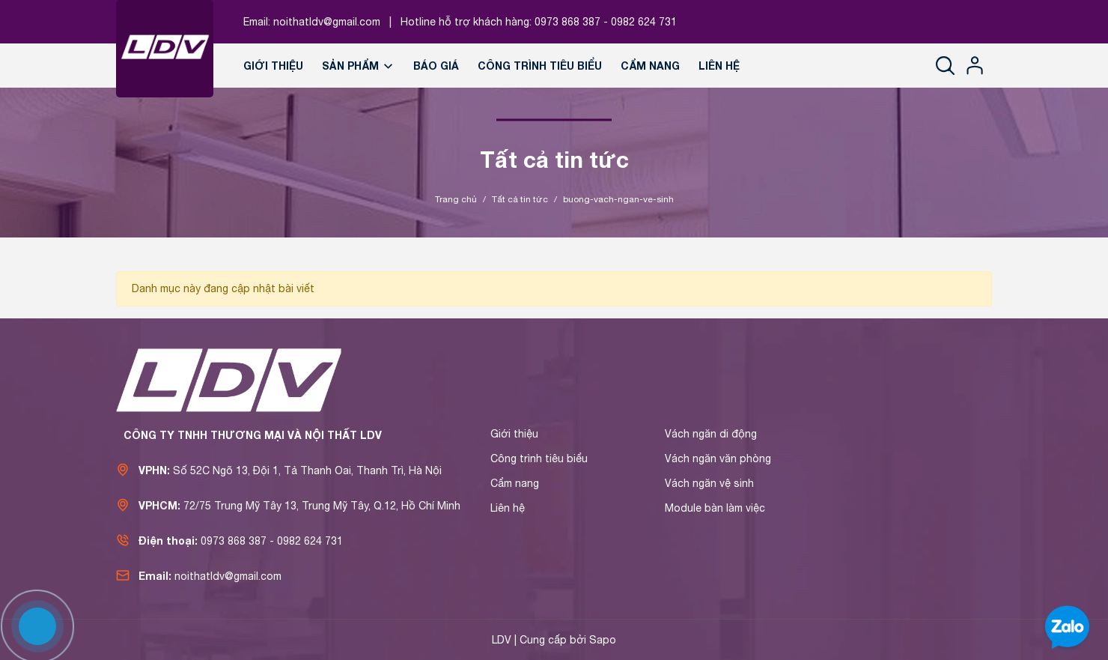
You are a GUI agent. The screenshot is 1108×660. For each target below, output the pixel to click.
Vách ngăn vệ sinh (709, 483)
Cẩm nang (650, 65)
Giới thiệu (273, 65)
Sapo (602, 640)
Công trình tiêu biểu (540, 65)
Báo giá (436, 65)
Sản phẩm (358, 65)
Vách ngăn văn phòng (718, 458)
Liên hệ (719, 65)
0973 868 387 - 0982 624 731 (606, 22)
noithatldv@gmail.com (326, 22)
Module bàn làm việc (715, 508)
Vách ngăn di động (711, 434)
